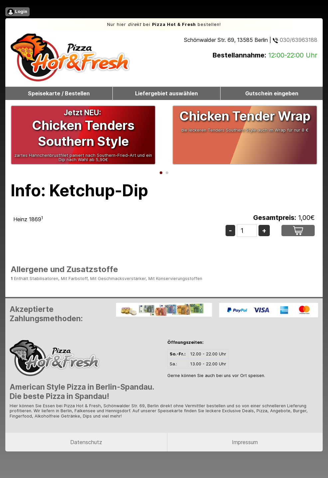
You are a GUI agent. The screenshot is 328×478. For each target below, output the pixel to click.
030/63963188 (295, 40)
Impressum (245, 442)
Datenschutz (86, 442)
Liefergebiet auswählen (166, 93)
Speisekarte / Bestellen (59, 93)
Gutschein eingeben (271, 93)
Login (17, 12)
